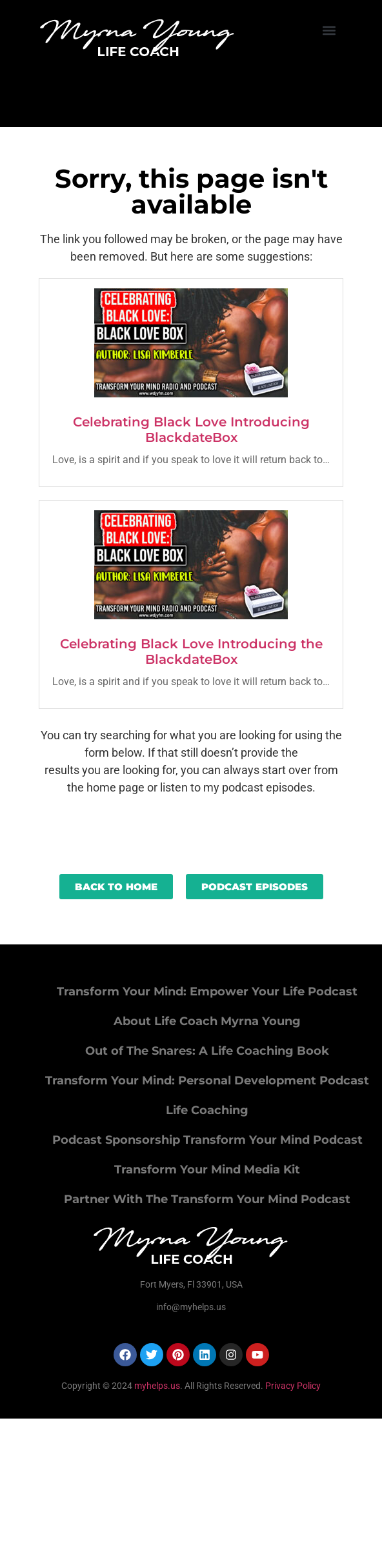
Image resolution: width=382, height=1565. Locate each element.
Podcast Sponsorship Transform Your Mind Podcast (207, 1140)
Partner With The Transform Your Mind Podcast (207, 1199)
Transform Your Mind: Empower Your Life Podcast (207, 991)
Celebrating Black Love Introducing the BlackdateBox (191, 651)
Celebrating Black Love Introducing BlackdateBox (191, 429)
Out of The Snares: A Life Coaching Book (207, 1051)
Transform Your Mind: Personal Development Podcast (207, 1080)
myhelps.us (156, 1386)
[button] (329, 30)
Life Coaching (207, 1110)
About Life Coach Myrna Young (207, 1021)
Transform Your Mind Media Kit (207, 1169)
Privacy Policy (293, 1386)
